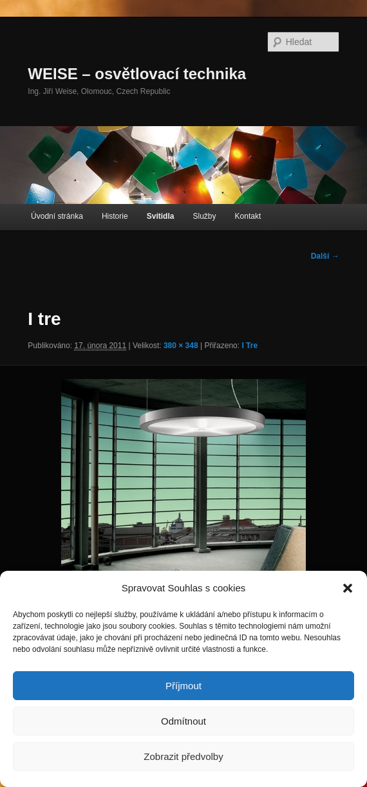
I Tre (249, 345)
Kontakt (248, 216)
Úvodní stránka (57, 216)
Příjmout (183, 685)
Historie (115, 216)
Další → (325, 256)
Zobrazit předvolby (183, 756)
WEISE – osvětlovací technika (137, 73)
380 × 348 (181, 345)
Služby (204, 216)
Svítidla (160, 216)
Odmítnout (183, 721)
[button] (347, 588)
